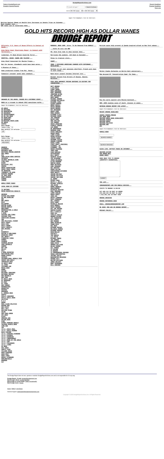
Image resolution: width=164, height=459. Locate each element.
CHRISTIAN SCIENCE (8, 245)
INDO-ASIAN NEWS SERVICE (10, 173)
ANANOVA (4, 161)
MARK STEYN (55, 283)
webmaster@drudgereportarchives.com (28, 448)
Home (9, 445)
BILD (3, 226)
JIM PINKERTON (56, 253)
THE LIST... (104, 197)
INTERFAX (4, 175)
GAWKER (3, 279)
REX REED (54, 262)
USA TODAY (5, 401)
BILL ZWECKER (55, 309)
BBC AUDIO (5, 224)
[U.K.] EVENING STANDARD (10, 384)
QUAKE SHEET (104, 166)
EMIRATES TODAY (7, 266)
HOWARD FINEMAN (56, 161)
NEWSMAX (4, 331)
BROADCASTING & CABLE (9, 235)
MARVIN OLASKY (56, 243)
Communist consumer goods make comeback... (18, 82)
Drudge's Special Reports (11, 6)
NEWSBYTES (5, 329)
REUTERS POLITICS (106, 131)
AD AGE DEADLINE (7, 220)
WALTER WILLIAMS (57, 304)
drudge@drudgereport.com (29, 434)
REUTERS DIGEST (105, 127)
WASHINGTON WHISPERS (58, 300)
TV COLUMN (54, 291)
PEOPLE (3, 337)
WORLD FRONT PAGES (8, 204)
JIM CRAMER (55, 138)
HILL (3, 284)
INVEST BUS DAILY (7, 296)
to (84, 11)
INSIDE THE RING (57, 204)
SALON (3, 358)
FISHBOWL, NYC (56, 168)
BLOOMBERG (5, 163)
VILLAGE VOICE (6, 405)
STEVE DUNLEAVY (56, 149)
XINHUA (3, 199)
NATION (3, 309)
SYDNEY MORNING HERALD (10, 371)
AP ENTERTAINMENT (7, 125)
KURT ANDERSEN (56, 102)
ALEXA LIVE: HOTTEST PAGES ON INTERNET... (116, 159)
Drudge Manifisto (24, 436)
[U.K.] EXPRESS (7, 386)
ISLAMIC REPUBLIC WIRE (10, 177)
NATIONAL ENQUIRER (8, 311)
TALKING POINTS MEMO (9, 373)
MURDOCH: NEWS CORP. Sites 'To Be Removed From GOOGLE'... (73, 49)
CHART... (54, 67)
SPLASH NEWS (5, 367)
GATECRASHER (55, 176)
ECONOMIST (5, 262)
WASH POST (5, 408)
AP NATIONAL (5, 120)
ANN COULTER (55, 136)
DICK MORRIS (55, 238)
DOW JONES (5, 169)
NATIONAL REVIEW (7, 313)
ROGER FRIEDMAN (56, 170)
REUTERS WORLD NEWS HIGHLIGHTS (111, 125)
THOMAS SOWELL (56, 281)
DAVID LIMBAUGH (56, 228)
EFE (2, 171)
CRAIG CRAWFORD (56, 140)
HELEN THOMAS (55, 287)
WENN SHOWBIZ (6, 197)
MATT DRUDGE (55, 95)
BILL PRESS (55, 255)
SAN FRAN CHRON (7, 360)
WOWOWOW (4, 416)
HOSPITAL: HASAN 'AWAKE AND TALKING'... (16, 63)
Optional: (68, 11)
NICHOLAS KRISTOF (57, 219)
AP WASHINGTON (6, 122)
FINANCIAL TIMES (7, 269)
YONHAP (3, 201)
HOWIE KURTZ (55, 225)
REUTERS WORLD (105, 129)
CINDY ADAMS (55, 99)
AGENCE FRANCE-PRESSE (108, 121)
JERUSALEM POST (7, 298)
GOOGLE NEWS (104, 141)
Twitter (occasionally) (31, 437)
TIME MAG (4, 375)
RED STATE (5, 352)
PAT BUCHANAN (55, 123)
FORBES (3, 271)
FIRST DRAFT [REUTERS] (59, 165)
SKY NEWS (4, 361)
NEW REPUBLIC (6, 314)
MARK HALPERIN (56, 189)
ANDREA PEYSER (56, 251)
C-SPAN (3, 239)
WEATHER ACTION (105, 162)
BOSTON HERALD (6, 232)
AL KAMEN (54, 206)
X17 (2, 418)
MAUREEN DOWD (55, 148)
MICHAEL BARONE (56, 110)
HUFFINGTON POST (7, 288)
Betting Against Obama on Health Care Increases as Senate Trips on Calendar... (33, 24)
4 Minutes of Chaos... (10, 75)
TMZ (2, 377)
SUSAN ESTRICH (56, 155)
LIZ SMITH (54, 275)
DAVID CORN (55, 134)
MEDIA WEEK (5, 305)
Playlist (21, 439)
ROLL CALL (5, 354)
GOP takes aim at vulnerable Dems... (15, 28)
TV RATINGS (5, 211)
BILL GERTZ (55, 178)
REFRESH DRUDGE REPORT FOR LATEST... (114, 111)
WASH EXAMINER (6, 407)
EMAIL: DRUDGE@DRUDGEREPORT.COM (112, 222)
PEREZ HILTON (55, 195)
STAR (3, 369)
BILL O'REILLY (56, 245)
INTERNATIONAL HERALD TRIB (11, 294)
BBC (2, 222)
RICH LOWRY (55, 234)
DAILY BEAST (5, 250)
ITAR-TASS (5, 178)
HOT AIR (4, 281)
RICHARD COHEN (56, 131)
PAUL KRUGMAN (55, 221)
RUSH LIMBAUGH (56, 230)
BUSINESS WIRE (6, 165)
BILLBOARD (5, 228)
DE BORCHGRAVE (56, 146)
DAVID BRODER (55, 119)
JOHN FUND (54, 172)
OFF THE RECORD (56, 242)
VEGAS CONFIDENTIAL (58, 296)
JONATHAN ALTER (56, 104)
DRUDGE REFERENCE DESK (108, 218)
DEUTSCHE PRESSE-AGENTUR (10, 167)
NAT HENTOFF (55, 193)
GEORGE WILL (55, 302)
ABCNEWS (4, 217)
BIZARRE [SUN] (56, 114)
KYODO (3, 180)
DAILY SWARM (5, 254)
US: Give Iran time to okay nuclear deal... (68, 56)
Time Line (158, 8)
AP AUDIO (4, 135)
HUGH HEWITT (55, 198)
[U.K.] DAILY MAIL (8, 378)
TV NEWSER (54, 292)
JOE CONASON (55, 133)
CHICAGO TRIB (6, 243)
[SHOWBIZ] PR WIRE (8, 192)
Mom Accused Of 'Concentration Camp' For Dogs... (119, 78)
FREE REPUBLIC (6, 277)
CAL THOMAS (55, 289)
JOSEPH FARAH (55, 157)
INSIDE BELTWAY (56, 200)
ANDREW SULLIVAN (57, 285)
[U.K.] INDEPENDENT (8, 390)
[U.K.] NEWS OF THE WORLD (11, 392)
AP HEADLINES (6, 129)
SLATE (3, 363)
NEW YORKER (5, 326)
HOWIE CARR (55, 125)
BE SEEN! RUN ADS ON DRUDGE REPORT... (114, 225)
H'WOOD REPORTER (7, 286)
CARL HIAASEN (55, 191)
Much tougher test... (9, 26)
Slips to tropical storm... (61, 63)
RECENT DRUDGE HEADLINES (109, 118)
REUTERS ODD (104, 132)
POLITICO (4, 343)
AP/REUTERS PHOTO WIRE (10, 133)
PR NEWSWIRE (5, 190)
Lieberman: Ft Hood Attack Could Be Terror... (19, 59)
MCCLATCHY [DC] (7, 182)
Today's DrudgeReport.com (11, 4)
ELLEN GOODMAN (56, 185)
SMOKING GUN (5, 365)
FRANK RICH (55, 260)
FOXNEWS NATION (7, 275)
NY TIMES (4, 324)
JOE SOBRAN (55, 279)
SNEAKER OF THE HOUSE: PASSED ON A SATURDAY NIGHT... (22, 108)
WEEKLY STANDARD (7, 412)
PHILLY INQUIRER (7, 339)
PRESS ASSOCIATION (8, 186)
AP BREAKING (5, 131)
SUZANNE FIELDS (56, 159)
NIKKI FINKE (55, 163)
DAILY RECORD (6, 382)
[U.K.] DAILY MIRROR (9, 380)
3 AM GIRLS (55, 97)
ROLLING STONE (6, 356)
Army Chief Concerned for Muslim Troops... (18, 67)
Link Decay (19, 445)
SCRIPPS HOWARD (7, 193)
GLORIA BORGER (56, 116)
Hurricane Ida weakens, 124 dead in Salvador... (69, 59)
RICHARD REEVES (56, 264)
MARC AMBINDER (56, 101)
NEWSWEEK (4, 333)
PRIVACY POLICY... (106, 229)
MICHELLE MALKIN (57, 236)
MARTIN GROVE (55, 187)
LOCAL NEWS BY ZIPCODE (10, 208)
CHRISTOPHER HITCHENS (59, 196)
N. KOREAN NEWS (7, 335)
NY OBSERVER (5, 320)
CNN (2, 247)
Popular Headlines (155, 6)
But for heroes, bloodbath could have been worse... (21, 71)
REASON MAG (5, 350)
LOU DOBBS (54, 144)
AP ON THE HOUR (7, 127)
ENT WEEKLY (5, 267)
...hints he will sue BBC (60, 52)
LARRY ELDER (55, 153)
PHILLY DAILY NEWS (8, 341)
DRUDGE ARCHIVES (106, 215)
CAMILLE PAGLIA (56, 249)
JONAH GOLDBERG (56, 183)
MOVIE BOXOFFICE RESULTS (10, 213)
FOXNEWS (4, 273)
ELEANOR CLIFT (56, 129)
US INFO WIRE (6, 195)
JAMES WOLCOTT (56, 306)
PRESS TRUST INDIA (8, 188)
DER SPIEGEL (5, 258)
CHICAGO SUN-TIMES (8, 241)
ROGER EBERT (55, 151)
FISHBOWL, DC (55, 166)
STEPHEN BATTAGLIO (57, 112)
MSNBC (3, 307)
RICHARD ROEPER (56, 268)
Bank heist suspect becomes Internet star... (68, 81)
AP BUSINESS (5, 123)
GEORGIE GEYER (56, 180)
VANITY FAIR (5, 403)
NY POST (4, 322)
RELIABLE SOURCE (57, 266)
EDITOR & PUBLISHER (8, 264)
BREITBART (5, 234)
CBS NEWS (4, 237)
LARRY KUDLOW (55, 223)
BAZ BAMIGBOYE (56, 106)
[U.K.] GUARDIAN (7, 388)
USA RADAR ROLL (105, 164)
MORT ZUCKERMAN (56, 307)
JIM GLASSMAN (55, 181)
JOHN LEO (54, 227)
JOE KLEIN (54, 213)
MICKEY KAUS (55, 208)
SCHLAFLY (54, 272)
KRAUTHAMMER (55, 217)
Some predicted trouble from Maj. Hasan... (18, 78)
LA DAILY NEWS (6, 299)
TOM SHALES (55, 274)
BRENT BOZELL (55, 117)
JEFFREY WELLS (56, 298)
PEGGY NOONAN (55, 240)
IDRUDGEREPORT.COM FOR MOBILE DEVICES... (115, 200)
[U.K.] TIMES (6, 397)
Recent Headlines (155, 4)
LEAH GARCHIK (55, 174)
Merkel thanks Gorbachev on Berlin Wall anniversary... (121, 75)
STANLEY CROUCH (56, 142)
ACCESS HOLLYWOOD (7, 219)
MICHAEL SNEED (56, 277)
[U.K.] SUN (5, 393)
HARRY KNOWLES (56, 215)
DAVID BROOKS (55, 121)
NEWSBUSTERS (5, 328)
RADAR (3, 346)
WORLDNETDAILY (6, 414)
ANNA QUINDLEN (56, 259)
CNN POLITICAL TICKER (9, 249)
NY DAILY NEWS (6, 318)
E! (2, 260)
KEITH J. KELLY (56, 210)
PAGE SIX (54, 247)
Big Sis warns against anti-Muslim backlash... (118, 104)
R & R (3, 345)
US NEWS (4, 399)
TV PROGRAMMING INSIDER (60, 294)
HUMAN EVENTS (6, 290)
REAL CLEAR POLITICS (9, 348)
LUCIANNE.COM (6, 303)
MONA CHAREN (55, 127)
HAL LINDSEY (55, 232)
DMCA (13, 445)
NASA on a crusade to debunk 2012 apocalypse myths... (22, 111)
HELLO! (3, 282)
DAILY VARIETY (6, 256)
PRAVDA (3, 184)
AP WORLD (4, 118)
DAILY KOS (5, 252)
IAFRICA (4, 292)
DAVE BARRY (55, 108)
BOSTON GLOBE (6, 230)
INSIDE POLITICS (57, 202)
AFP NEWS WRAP (105, 123)
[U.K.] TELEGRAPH (7, 395)
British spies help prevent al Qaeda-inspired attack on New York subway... (129, 49)
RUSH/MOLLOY (55, 270)
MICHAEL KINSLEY (57, 212)
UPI (101, 134)
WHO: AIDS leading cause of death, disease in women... (121, 108)
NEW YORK (4, 316)
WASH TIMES (5, 410)
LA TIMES (4, 301)
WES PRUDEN (55, 257)
